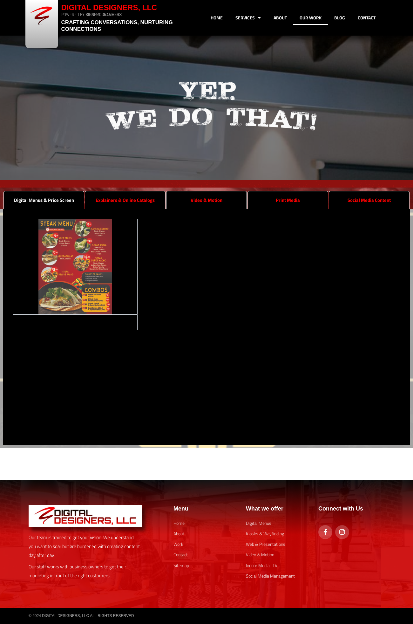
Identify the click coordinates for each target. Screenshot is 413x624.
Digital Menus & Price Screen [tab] (44, 200)
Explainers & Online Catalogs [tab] (125, 200)
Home (217, 17)
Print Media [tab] (288, 200)
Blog (339, 17)
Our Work (311, 17)
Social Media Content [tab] (369, 200)
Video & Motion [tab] (206, 200)
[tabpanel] (206, 327)
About (280, 17)
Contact (367, 17)
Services (248, 17)
